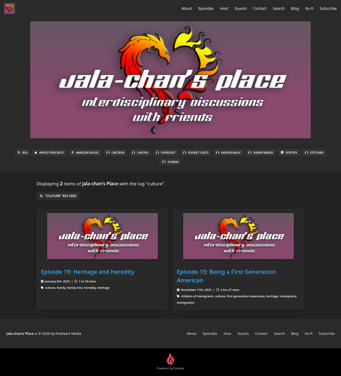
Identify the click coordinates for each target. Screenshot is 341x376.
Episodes (206, 8)
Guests (241, 8)
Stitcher (314, 152)
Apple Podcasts (49, 152)
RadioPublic (228, 152)
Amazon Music (85, 152)
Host (224, 8)
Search (279, 8)
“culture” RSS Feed (58, 196)
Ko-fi (309, 8)
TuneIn (170, 162)
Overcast (166, 152)
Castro (140, 152)
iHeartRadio (260, 152)
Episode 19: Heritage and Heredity (87, 271)
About (186, 8)
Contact (260, 8)
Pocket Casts (196, 152)
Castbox (115, 152)
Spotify (289, 152)
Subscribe (328, 8)
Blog (295, 8)
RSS (22, 152)
